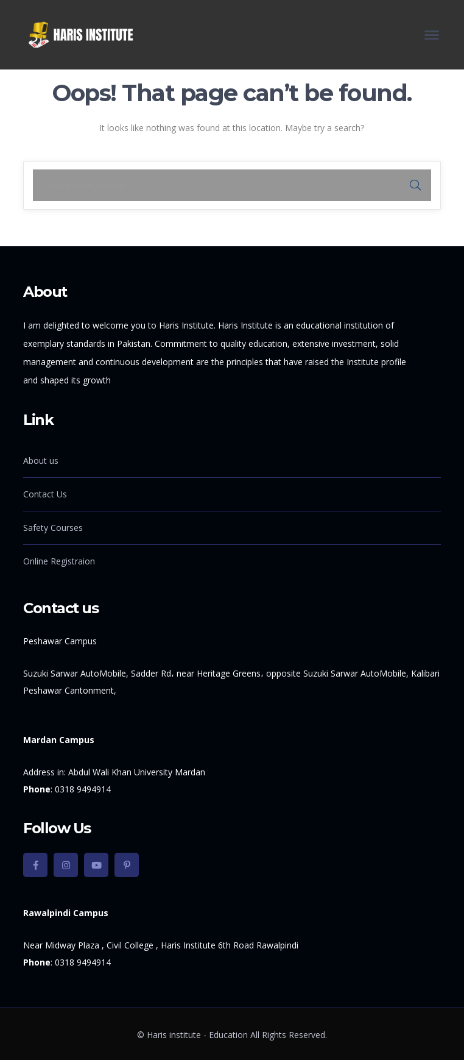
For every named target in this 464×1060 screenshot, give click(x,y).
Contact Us (45, 494)
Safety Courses (53, 527)
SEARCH (415, 185)
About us (40, 460)
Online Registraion (59, 561)
